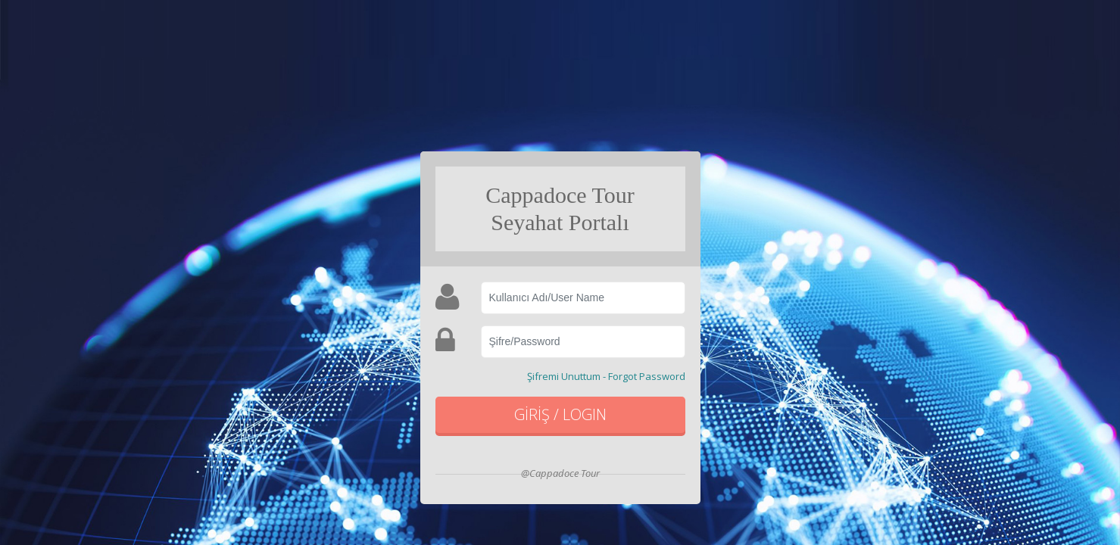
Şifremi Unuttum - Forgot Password (606, 376)
